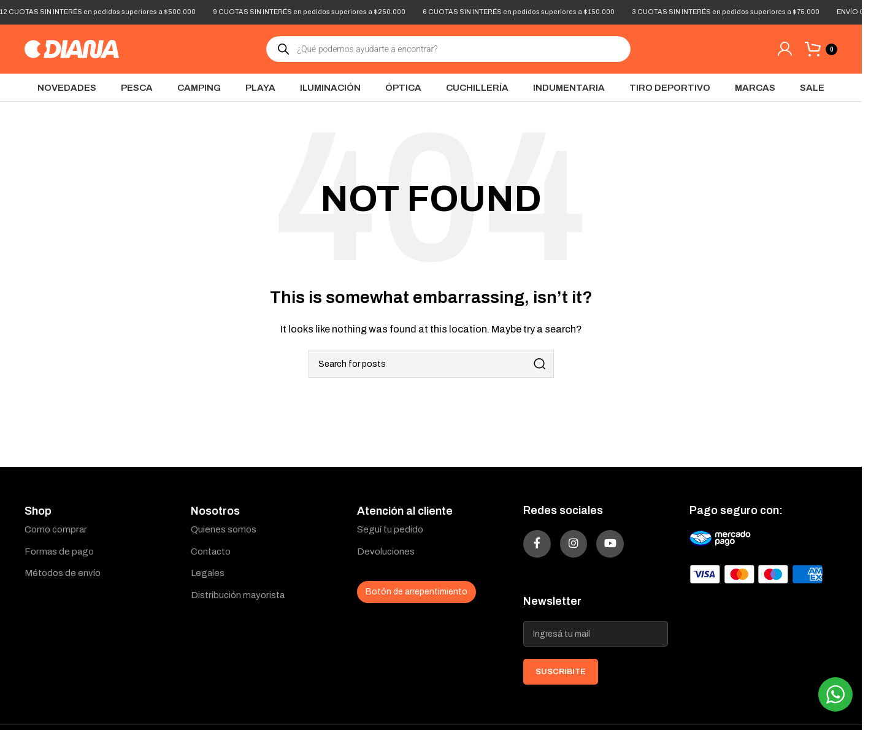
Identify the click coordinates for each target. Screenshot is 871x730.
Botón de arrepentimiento (416, 591)
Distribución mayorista (238, 595)
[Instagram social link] (587, 548)
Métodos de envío (63, 573)
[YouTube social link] (633, 548)
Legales (207, 573)
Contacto (211, 551)
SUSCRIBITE (560, 681)
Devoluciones (386, 551)
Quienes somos (223, 529)
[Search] (431, 364)
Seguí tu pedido (390, 529)
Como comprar (56, 529)
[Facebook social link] (541, 548)
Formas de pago (59, 551)
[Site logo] (72, 48)
